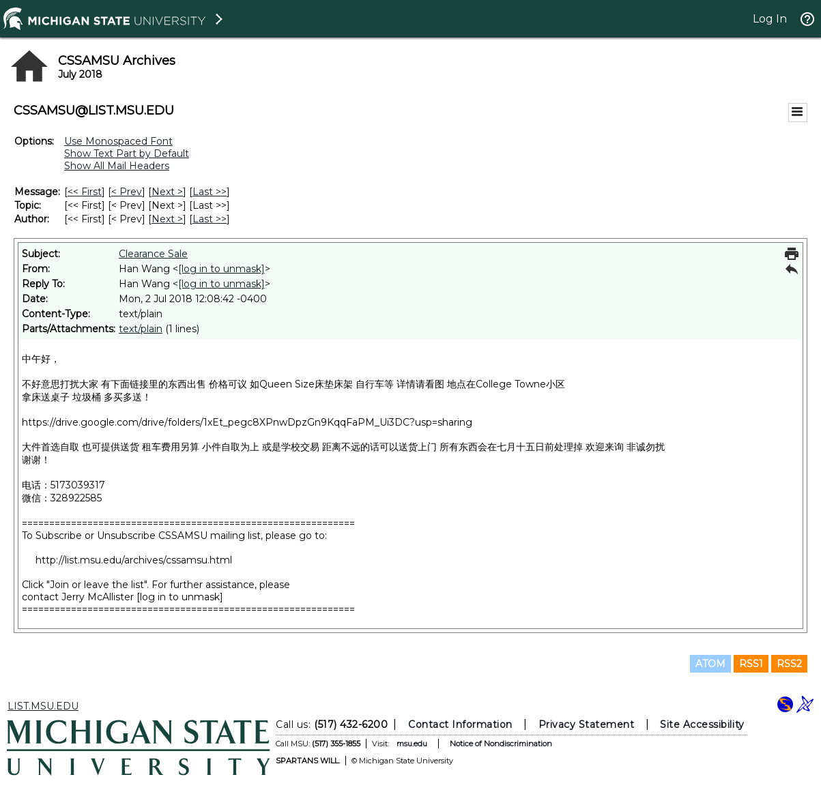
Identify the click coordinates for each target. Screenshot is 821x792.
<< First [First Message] (85, 192)
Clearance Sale (153, 254)
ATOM (710, 664)
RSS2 (789, 664)
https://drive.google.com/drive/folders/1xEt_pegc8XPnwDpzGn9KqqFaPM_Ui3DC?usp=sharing (247, 422)
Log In (770, 18)
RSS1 (751, 664)
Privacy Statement (586, 724)
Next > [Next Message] (167, 192)
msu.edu (412, 743)
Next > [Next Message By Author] (167, 219)
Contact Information (460, 724)
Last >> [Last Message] (209, 192)
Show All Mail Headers (116, 166)
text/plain (140, 329)
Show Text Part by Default (126, 153)
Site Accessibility (702, 724)
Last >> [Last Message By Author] (209, 219)
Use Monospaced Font (118, 141)
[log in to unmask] (221, 269)
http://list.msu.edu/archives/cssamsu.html (133, 560)
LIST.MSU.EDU (43, 706)
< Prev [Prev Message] (126, 192)
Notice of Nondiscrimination (501, 743)
